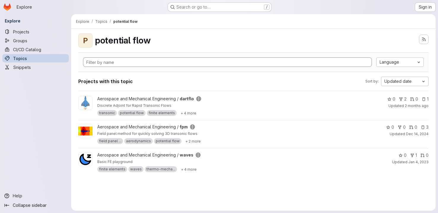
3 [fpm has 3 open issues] (425, 127)
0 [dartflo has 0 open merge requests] (414, 98)
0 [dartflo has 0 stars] (391, 98)
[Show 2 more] (193, 141)
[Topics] (35, 58)
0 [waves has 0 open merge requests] (425, 155)
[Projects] (35, 32)
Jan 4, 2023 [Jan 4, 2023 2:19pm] (418, 162)
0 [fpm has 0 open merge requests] (413, 127)
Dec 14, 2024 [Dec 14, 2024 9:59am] (417, 134)
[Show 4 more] (188, 113)
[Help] (35, 196)
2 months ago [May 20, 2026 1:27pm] (417, 106)
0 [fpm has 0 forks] (402, 127)
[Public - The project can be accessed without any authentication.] (198, 98)
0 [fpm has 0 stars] (390, 127)
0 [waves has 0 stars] (403, 155)
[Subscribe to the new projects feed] (424, 39)
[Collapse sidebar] (35, 205)
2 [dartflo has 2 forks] (403, 98)
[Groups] (35, 40)
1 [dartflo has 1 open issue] (425, 98)
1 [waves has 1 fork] (413, 155)
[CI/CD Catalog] (35, 49)
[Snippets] (35, 67)
